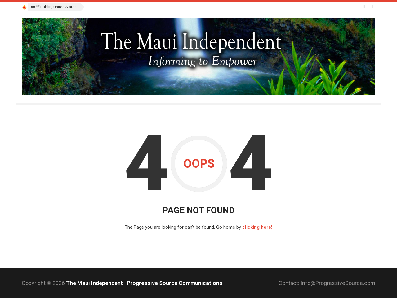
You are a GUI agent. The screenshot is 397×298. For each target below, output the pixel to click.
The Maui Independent (95, 283)
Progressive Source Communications (174, 283)
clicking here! (257, 227)
